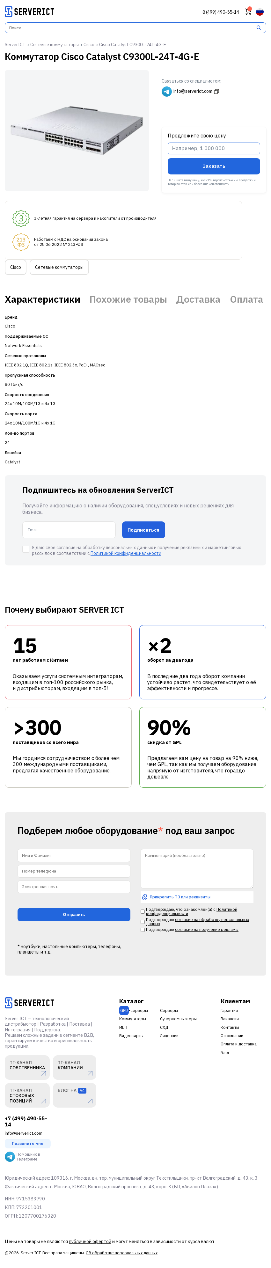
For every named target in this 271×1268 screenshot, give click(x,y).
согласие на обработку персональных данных (197, 921)
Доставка (198, 299)
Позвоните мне (27, 1143)
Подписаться (143, 530)
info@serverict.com (23, 1133)
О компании (232, 1035)
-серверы (133, 1010)
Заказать (214, 166)
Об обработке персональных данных (121, 1253)
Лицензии (169, 1035)
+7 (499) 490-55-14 (26, 1122)
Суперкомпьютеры (178, 1018)
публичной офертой (90, 1241)
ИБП (123, 1027)
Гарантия (229, 1010)
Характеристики (42, 299)
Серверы (169, 1010)
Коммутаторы (132, 1018)
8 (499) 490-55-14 (220, 12)
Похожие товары (128, 299)
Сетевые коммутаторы (59, 267)
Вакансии (230, 1018)
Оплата (246, 299)
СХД (164, 1027)
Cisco (15, 267)
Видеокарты (131, 1035)
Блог (225, 1052)
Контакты (230, 1027)
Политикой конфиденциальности (126, 553)
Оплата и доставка (239, 1044)
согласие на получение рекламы (206, 929)
